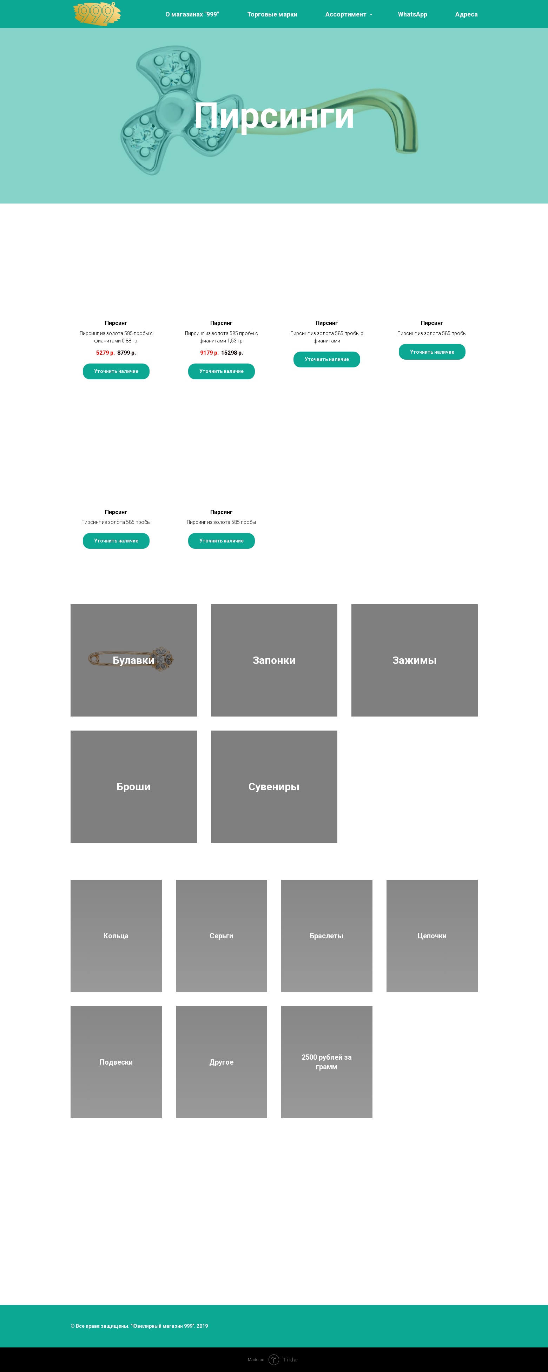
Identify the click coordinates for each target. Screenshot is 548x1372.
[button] (116, 291)
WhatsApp (412, 14)
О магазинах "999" (192, 14)
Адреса (466, 14)
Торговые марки (272, 14)
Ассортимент (346, 14)
